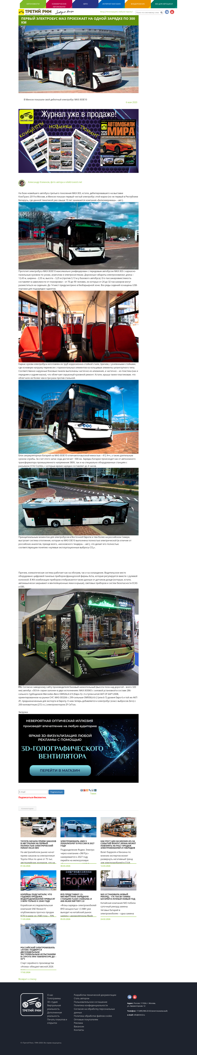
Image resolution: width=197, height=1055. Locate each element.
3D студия (52, 1001)
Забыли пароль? (126, 11)
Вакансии (79, 1026)
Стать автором (81, 998)
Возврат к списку (27, 979)
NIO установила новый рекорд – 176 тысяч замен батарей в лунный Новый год (118, 896)
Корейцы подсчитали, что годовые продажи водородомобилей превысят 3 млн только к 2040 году (38, 898)
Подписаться (56, 792)
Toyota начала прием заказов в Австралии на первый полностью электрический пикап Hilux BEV (38, 844)
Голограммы (54, 998)
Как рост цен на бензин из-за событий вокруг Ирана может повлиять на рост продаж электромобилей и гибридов (118, 844)
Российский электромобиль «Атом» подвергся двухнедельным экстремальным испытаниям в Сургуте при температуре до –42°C (38, 953)
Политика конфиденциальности (91, 1005)
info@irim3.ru (136, 1015)
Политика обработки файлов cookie (93, 1015)
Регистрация (111, 11)
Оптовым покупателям (86, 1019)
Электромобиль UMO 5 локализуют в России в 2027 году (77, 843)
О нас (50, 994)
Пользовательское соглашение (90, 1001)
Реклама (78, 1022)
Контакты (79, 1029)
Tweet (93, 793)
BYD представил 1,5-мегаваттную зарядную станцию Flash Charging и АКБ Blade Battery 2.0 (76, 898)
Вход (102, 11)
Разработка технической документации (95, 994)
